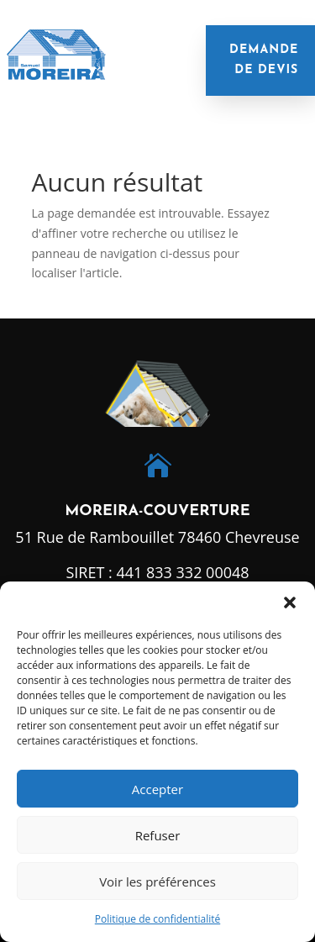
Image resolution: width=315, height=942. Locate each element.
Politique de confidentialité (157, 919)
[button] (289, 602)
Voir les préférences (157, 881)
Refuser (158, 835)
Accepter (157, 789)
